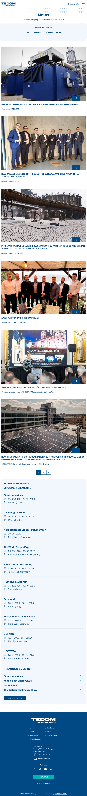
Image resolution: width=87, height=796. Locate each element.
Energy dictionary (43, 783)
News (37, 32)
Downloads (34, 735)
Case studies (53, 32)
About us (33, 728)
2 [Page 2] (43, 472)
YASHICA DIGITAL (61, 794)
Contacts (50, 728)
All (27, 32)
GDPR (32, 732)
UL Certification (35, 739)
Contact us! (43, 777)
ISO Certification (53, 735)
